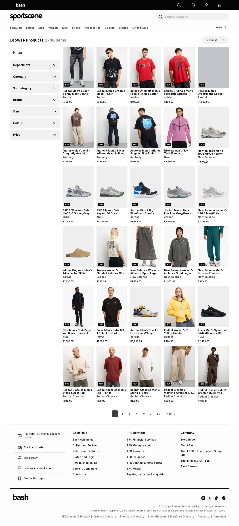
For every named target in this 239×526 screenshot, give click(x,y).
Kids (65, 27)
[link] (171, 413)
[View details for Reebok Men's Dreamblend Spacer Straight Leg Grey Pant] (213, 67)
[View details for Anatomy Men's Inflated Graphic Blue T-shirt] (145, 127)
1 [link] (115, 413)
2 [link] (122, 413)
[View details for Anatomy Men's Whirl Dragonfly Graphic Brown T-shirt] (78, 127)
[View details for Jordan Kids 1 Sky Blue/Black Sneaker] (145, 187)
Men (41, 27)
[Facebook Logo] (224, 499)
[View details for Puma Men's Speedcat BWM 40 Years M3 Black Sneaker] (213, 306)
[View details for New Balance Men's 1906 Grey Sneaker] (213, 127)
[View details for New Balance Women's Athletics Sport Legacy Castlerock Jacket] (179, 246)
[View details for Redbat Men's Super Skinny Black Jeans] (78, 67)
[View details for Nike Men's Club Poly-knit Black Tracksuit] (78, 306)
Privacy (85, 516)
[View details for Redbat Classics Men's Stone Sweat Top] (78, 366)
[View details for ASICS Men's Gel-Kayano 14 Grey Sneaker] (112, 187)
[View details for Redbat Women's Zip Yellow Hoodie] (179, 306)
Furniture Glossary (182, 516)
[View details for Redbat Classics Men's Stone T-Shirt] (145, 366)
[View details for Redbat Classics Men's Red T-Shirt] (112, 366)
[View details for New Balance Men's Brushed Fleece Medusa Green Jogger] (213, 246)
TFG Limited (69, 516)
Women (53, 27)
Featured (16, 27)
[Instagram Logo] (203, 499)
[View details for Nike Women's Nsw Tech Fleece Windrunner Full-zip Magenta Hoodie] (179, 127)
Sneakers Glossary (132, 516)
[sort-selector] (215, 40)
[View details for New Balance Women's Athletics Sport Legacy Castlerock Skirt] (145, 246)
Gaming (110, 27)
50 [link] (158, 413)
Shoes (76, 27)
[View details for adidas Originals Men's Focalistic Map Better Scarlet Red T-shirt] (145, 67)
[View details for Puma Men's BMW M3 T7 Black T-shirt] (112, 306)
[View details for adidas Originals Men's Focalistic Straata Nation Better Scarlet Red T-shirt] (179, 67)
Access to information (212, 516)
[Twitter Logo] (209, 499)
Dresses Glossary (104, 516)
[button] (193, 5)
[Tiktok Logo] (216, 499)
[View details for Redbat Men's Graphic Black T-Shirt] (112, 67)
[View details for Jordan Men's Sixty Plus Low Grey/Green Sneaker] (179, 187)
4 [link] (137, 413)
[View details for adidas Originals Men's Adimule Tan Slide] (78, 246)
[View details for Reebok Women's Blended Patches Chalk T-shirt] (112, 246)
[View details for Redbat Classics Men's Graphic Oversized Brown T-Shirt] (213, 366)
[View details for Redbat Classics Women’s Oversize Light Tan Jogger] (179, 366)
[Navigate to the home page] (20, 5)
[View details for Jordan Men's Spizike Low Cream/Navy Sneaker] (145, 306)
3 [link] (129, 413)
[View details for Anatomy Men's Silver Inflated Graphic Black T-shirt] (112, 127)
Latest (30, 27)
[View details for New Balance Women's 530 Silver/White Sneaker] (213, 187)
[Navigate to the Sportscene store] (26, 17)
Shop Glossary (157, 516)
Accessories (92, 27)
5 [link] (144, 413)
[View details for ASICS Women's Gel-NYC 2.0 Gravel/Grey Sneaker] (78, 187)
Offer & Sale (140, 27)
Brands (123, 27)
